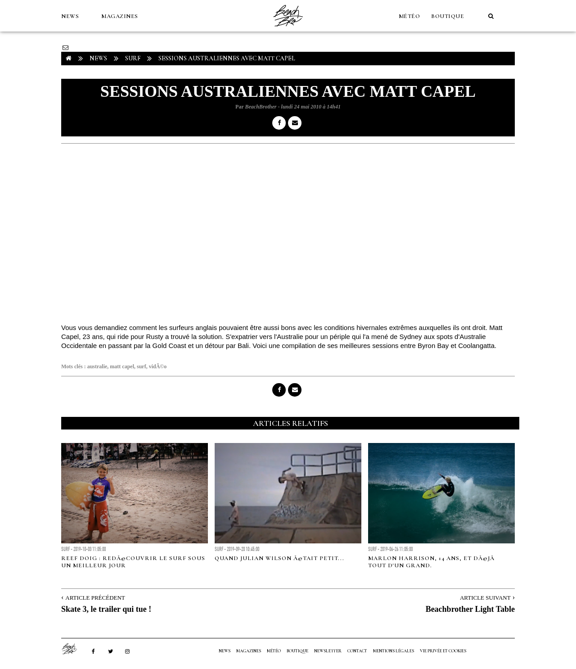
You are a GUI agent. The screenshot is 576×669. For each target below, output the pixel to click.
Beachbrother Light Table (470, 609)
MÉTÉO (409, 16)
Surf (132, 58)
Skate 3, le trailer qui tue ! (106, 609)
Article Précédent (95, 597)
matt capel (122, 366)
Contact (357, 651)
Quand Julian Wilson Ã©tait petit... (279, 558)
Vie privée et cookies (443, 651)
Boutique (447, 16)
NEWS (70, 16)
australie (97, 366)
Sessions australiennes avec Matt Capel (226, 58)
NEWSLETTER (328, 651)
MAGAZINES (119, 16)
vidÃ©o (158, 366)
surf (141, 366)
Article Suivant (485, 597)
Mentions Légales (393, 651)
